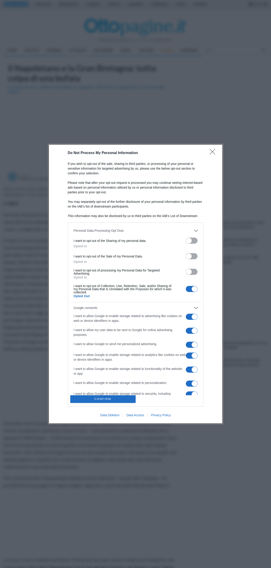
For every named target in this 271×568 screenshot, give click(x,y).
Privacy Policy (161, 415)
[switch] (192, 241)
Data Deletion (110, 415)
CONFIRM (102, 399)
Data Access (135, 415)
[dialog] (136, 284)
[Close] (214, 153)
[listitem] (136, 230)
